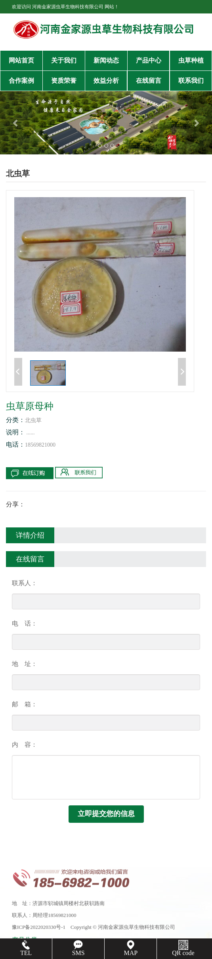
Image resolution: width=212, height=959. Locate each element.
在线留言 (148, 80)
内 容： (24, 744)
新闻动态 (106, 60)
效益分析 (106, 80)
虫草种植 (191, 60)
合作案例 (21, 80)
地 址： (24, 663)
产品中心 (148, 60)
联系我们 (191, 80)
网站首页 (21, 60)
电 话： (24, 623)
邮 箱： (24, 704)
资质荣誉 (63, 80)
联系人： (24, 583)
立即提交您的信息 (106, 814)
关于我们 (63, 60)
